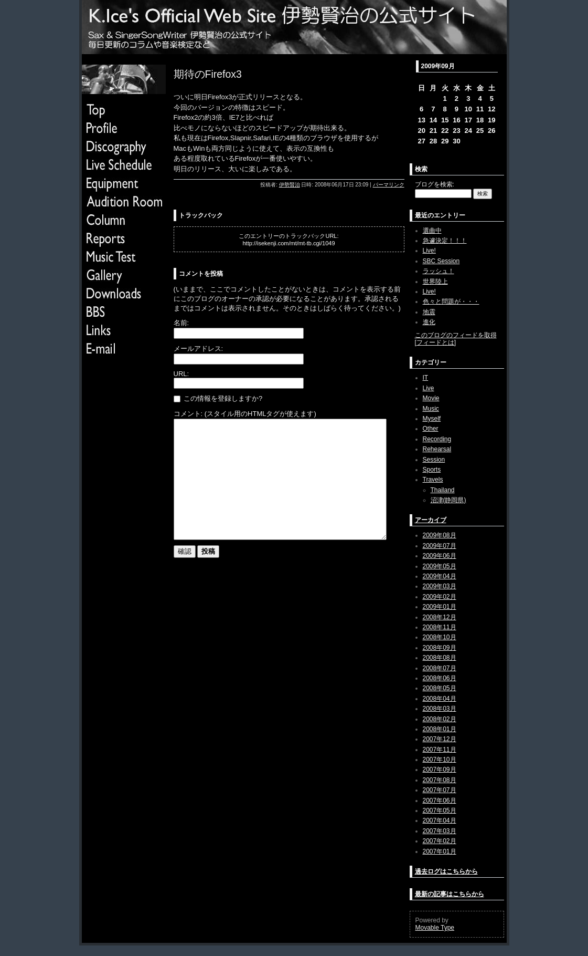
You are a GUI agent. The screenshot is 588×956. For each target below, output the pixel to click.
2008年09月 (439, 647)
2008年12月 (439, 617)
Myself (432, 418)
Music (431, 408)
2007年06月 (439, 800)
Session (434, 459)
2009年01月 (439, 606)
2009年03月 (439, 586)
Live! (429, 250)
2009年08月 (439, 535)
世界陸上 (435, 281)
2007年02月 (439, 841)
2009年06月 (439, 555)
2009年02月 (439, 596)
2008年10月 (439, 637)
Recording (437, 439)
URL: (181, 374)
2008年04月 (439, 698)
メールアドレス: (198, 348)
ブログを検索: (434, 184)
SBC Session (441, 261)
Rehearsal (437, 449)
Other (431, 428)
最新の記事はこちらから (449, 894)
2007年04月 (439, 820)
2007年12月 (439, 739)
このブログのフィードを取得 (456, 335)
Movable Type (435, 927)
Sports (432, 469)
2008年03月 (439, 708)
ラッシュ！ (438, 271)
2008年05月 (439, 688)
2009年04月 (439, 576)
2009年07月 (439, 545)
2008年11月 (439, 627)
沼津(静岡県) (448, 500)
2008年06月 (439, 678)
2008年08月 (439, 657)
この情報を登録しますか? (218, 398)
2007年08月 (439, 780)
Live (428, 388)
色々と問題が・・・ (451, 301)
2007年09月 (439, 769)
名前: (181, 323)
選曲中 (432, 230)
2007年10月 (439, 759)
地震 (429, 312)
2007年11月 (439, 749)
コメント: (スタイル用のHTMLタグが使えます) (245, 414)
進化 (429, 322)
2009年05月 (439, 566)
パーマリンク (388, 185)
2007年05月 (439, 810)
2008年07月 (439, 668)
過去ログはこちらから (446, 871)
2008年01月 (439, 729)
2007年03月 (439, 831)
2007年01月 (439, 851)
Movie (431, 398)
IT (426, 377)
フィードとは (435, 342)
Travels (433, 479)
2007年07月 (439, 790)
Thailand (443, 490)
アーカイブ (430, 520)
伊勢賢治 (289, 185)
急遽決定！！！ (445, 240)
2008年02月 (439, 719)
